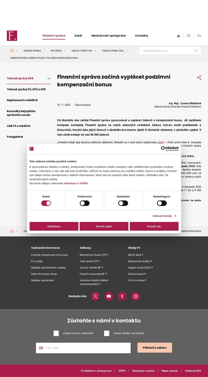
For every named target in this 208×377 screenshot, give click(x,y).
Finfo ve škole (136, 280)
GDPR (121, 370)
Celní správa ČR (88, 261)
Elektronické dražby (139, 261)
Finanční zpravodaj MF (92, 274)
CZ (189, 35)
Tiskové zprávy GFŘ (81, 51)
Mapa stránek (170, 370)
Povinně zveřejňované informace (49, 254)
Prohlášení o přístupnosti (96, 370)
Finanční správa (53, 36)
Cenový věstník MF (90, 267)
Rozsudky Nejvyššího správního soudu (21, 113)
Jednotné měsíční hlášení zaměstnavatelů (94, 282)
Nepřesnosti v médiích (22, 100)
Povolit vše (154, 226)
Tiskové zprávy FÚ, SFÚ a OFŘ (26, 89)
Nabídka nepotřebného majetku (48, 267)
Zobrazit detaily (162, 215)
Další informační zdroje (44, 274)
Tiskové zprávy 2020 (113, 51)
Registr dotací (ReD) (139, 267)
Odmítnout (53, 226)
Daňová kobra (136, 274)
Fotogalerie (15, 137)
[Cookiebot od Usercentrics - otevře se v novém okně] (164, 148)
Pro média (56, 51)
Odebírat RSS (193, 370)
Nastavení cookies (144, 370)
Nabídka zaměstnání (42, 280)
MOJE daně (134, 254)
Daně (78, 36)
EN (199, 35)
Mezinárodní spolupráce (108, 36)
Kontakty (141, 36)
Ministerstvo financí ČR (93, 254)
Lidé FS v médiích (18, 126)
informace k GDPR (75, 183)
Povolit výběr (104, 226)
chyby (160, 142)
